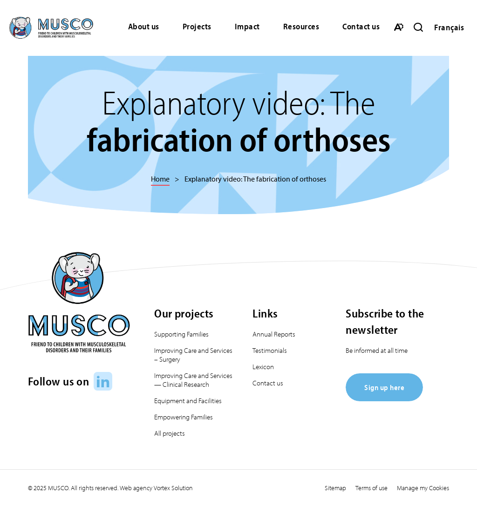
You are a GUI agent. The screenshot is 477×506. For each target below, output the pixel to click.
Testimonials (269, 350)
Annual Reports (273, 334)
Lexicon (263, 366)
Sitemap (335, 488)
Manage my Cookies (423, 488)
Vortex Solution (173, 488)
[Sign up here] (384, 398)
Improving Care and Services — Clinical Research (193, 380)
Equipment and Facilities (188, 400)
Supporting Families (181, 334)
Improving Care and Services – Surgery (193, 355)
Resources (301, 26)
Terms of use (371, 488)
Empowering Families (183, 416)
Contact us (361, 26)
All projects (169, 433)
